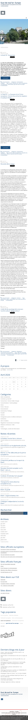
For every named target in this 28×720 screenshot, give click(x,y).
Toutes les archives (4, 541)
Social (2, 426)
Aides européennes (5, 397)
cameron (9, 154)
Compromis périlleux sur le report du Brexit (12, 461)
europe (3, 626)
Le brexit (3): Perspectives (8, 55)
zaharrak (18, 682)
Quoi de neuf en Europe (11, 2)
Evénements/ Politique (6, 411)
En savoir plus (17, 719)
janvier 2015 (4, 539)
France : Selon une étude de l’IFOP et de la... (11, 652)
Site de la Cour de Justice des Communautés (12, 556)
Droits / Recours (5, 407)
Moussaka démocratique (7, 164)
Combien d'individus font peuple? (12, 476)
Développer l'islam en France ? (8, 673)
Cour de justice (4, 615)
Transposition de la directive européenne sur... (10, 483)
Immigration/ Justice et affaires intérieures (11, 417)
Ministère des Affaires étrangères (9, 570)
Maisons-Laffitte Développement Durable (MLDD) (12, 664)
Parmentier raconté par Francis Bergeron (11, 678)
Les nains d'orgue (5, 593)
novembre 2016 (4, 533)
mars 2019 (3, 529)
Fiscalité (3, 413)
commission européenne (18, 620)
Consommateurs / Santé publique (9, 403)
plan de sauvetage (21, 352)
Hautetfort (16, 711)
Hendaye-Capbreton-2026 (7, 682)
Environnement (4, 409)
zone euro (3, 353)
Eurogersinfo (4, 581)
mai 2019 (3, 525)
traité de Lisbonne (13, 615)
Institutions (3, 418)
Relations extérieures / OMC (8, 424)
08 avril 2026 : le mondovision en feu (9, 655)
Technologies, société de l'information (10, 428)
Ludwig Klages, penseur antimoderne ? (10, 666)
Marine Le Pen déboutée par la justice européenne (13, 453)
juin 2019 (3, 523)
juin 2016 (3, 537)
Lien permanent (5, 82)
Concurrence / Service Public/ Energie (10, 401)
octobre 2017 (4, 531)
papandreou (3, 299)
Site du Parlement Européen (8, 554)
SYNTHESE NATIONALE (7, 680)
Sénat (2, 566)
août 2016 (3, 535)
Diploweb (3, 579)
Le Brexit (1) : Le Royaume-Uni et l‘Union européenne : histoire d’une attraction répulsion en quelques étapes (14, 96)
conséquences (4, 84)
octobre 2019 (4, 521)
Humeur (19, 298)
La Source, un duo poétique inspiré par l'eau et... (12, 675)
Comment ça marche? (6, 399)
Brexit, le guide (5, 490)
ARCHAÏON (3, 668)
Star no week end (5, 676)
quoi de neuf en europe (19, 84)
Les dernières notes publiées (16, 712)
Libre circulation (5, 420)
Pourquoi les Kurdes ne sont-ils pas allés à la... (12, 659)
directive (3, 623)
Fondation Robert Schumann (8, 583)
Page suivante (24, 360)
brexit (10, 83)
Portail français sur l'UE (6, 572)
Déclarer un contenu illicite (6, 715)
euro (17, 299)
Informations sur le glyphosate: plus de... (14, 445)
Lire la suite (5, 78)
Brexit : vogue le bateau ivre (9, 495)
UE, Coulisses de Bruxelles (7, 585)
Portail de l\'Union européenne (8, 549)
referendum (10, 84)
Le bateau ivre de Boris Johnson (11, 438)
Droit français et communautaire (9, 568)
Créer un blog (12, 711)
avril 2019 (3, 527)
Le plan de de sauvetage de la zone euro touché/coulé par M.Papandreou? (12, 310)
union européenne (23, 83)
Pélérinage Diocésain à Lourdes (8, 670)
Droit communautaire (17, 618)
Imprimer (3, 52)
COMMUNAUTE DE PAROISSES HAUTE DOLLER (13, 670)
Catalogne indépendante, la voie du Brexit (12, 502)
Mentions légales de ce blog (15, 715)
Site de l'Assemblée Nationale (8, 564)
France (21, 623)
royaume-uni (15, 83)
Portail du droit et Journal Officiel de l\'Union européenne (12, 552)
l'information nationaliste (7, 653)
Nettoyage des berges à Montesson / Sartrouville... (13, 662)
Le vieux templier (22, 673)
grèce (8, 299)
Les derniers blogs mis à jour (6, 712)
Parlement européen (6, 618)
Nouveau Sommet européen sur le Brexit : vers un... (11, 469)
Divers (2, 405)
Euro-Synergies (4, 660)
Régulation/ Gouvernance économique (11, 352)
